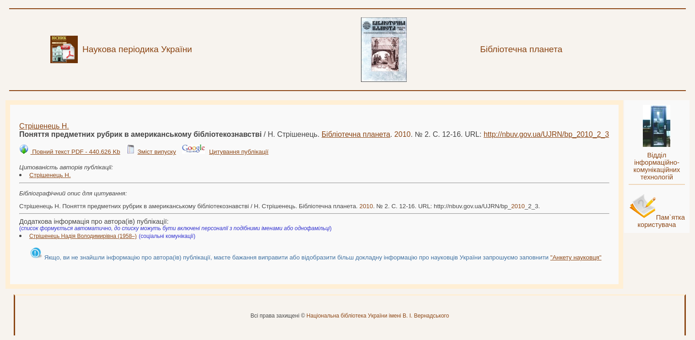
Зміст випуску (156, 151)
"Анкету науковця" (576, 257)
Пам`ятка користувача (661, 221)
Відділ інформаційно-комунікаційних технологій (656, 166)
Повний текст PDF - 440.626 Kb (75, 151)
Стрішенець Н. (44, 126)
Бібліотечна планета (356, 134)
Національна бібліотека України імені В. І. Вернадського (378, 316)
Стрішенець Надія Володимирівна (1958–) (83, 236)
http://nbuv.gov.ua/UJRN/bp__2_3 (546, 134)
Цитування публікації (239, 151)
